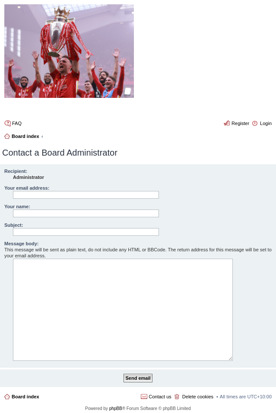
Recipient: (15, 171)
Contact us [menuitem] (160, 396)
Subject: (13, 225)
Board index (25, 396)
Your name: (17, 206)
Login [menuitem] (266, 123)
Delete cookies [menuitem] (197, 396)
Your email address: (26, 188)
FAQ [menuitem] (17, 123)
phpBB (115, 408)
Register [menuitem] (240, 123)
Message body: (21, 243)
